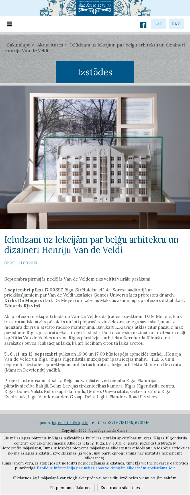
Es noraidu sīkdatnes (120, 487)
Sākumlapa (18, 45)
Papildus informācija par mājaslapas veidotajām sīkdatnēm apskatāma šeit (106, 467)
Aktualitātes (50, 45)
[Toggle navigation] (9, 24)
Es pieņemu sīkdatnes (70, 487)
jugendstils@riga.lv (70, 422)
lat (158, 24)
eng (176, 24)
